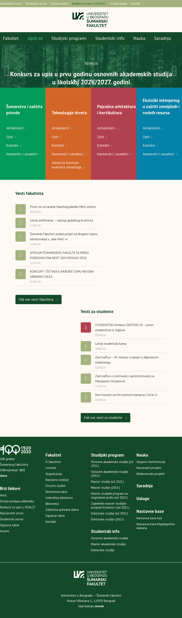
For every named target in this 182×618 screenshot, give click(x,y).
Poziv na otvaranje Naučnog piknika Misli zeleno (63, 207)
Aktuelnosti (14, 128)
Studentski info (109, 38)
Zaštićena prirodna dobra (62, 510)
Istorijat (51, 468)
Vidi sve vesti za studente (105, 417)
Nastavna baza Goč (149, 518)
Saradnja (162, 38)
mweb (99, 606)
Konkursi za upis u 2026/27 (89, 3)
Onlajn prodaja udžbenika (17, 501)
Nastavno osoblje (57, 480)
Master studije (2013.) (105, 488)
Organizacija (54, 474)
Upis (9, 136)
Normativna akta (56, 492)
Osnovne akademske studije (109, 538)
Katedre (12, 145)
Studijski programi (68, 38)
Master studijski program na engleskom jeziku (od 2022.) (109, 495)
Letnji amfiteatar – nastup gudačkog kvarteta (61, 220)
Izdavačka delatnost (59, 498)
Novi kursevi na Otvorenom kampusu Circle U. (126, 395)
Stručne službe (55, 486)
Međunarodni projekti (150, 474)
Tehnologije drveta (69, 112)
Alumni (4, 531)
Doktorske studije (102, 550)
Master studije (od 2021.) (107, 482)
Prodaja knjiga (118, 3)
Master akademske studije (108, 544)
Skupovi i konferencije (150, 462)
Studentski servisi (36, 3)
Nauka (139, 38)
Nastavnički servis (10, 3)
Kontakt (135, 3)
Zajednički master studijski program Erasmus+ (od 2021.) (110, 505)
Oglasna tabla (59, 3)
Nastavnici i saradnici (21, 154)
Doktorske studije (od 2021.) (109, 513)
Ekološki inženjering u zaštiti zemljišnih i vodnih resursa (161, 106)
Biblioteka (52, 504)
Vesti (3, 495)
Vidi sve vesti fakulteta (38, 299)
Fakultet (11, 38)
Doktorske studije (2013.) (107, 519)
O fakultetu (53, 462)
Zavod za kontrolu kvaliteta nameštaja (66, 165)
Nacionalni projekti (148, 468)
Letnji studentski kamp (110, 343)
